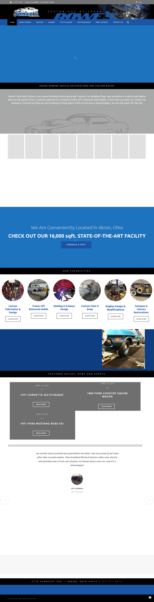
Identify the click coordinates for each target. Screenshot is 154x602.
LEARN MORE (13, 319)
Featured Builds (84, 22)
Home (12, 22)
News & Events (102, 22)
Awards (51, 22)
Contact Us (118, 22)
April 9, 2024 (42, 414)
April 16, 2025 (42, 385)
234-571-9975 (18, 2)
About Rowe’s (25, 22)
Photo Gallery (66, 22)
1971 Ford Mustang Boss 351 (42, 423)
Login (139, 2)
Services (39, 22)
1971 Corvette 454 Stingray (42, 394)
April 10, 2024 (107, 384)
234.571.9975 (112, 581)
